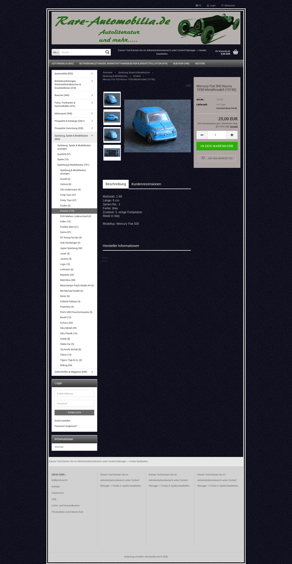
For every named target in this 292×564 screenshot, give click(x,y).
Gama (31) (65, 232)
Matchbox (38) (67, 280)
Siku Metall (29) (68, 328)
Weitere (200, 63)
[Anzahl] (217, 135)
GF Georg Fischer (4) (71, 237)
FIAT (188, 85)
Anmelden (74, 412)
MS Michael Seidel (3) (71, 290)
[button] (198, 5)
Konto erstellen (62, 420)
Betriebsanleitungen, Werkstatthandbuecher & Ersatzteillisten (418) (123, 63)
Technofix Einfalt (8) (70, 349)
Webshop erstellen (134, 556)
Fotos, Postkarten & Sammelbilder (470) (65, 104)
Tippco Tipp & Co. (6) (71, 360)
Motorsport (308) (63, 113)
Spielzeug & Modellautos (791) (73, 164)
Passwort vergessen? (66, 426)
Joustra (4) (66, 258)
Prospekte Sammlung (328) (69, 128)
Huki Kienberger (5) (70, 242)
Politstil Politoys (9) (70, 301)
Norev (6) (65, 296)
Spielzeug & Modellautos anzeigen (73, 172)
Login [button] (211, 5)
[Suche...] (56, 52)
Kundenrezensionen (146, 184)
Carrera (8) (65, 184)
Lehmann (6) (67, 269)
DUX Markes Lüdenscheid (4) (75, 216)
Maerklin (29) (67, 274)
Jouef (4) (65, 253)
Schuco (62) (66, 322)
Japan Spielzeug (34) (71, 248)
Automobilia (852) (63, 63)
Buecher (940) (181, 63)
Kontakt (56, 486)
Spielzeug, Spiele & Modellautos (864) (71, 137)
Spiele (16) (63, 159)
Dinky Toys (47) (68, 200)
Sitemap (59, 446)
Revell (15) (65, 317)
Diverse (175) (67, 210)
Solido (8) (65, 338)
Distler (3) (65, 205)
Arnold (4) (65, 179)
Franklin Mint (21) (69, 226)
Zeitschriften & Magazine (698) (71, 371)
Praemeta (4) (67, 306)
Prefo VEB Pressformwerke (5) (76, 312)
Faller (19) (65, 221)
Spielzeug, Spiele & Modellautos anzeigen (74, 147)
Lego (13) (65, 264)
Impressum (58, 492)
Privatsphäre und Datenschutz (67, 511)
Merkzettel (228, 5)
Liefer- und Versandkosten (66, 505)
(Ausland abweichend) (226, 108)
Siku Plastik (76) (68, 333)
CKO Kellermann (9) (70, 189)
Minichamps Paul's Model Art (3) (77, 285)
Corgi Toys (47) (68, 194)
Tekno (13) (66, 354)
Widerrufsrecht (59, 480)
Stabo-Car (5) (67, 344)
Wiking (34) (66, 365)
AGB (54, 499)
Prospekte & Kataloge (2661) (70, 121)
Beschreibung (116, 184)
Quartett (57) (64, 154)
